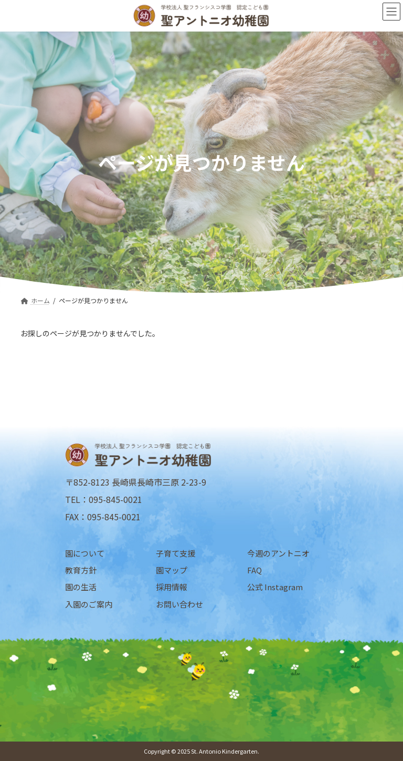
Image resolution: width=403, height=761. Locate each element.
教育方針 (81, 570)
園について (84, 553)
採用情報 (171, 587)
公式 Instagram (275, 587)
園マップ (171, 570)
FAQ (254, 570)
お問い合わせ (179, 604)
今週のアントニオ (278, 553)
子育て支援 (175, 553)
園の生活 (81, 587)
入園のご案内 (88, 604)
